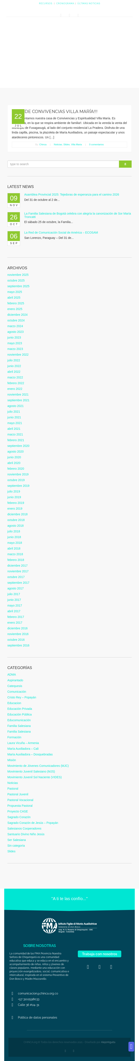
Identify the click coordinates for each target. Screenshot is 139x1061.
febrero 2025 (15, 303)
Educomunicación (19, 720)
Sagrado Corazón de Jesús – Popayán (32, 822)
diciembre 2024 (17, 314)
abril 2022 (13, 371)
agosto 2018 (15, 525)
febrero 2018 (15, 560)
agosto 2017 (15, 588)
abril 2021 (13, 428)
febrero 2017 (15, 617)
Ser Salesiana (16, 840)
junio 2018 (14, 537)
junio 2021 (14, 417)
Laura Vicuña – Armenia (23, 743)
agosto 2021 (15, 406)
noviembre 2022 (17, 354)
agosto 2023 (15, 331)
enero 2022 (14, 388)
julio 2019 (13, 491)
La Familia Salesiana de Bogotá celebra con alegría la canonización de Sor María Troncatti (77, 215)
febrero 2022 (15, 383)
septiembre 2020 (18, 446)
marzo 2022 (15, 377)
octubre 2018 (16, 520)
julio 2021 (13, 411)
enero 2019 (14, 508)
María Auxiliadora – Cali (23, 748)
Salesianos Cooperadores (24, 828)
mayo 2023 (14, 343)
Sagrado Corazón (19, 817)
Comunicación (16, 691)
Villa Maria (76, 144)
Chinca (42, 144)
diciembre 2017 (17, 565)
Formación (14, 737)
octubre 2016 (16, 639)
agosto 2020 (15, 451)
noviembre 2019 (17, 474)
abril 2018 (13, 548)
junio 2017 (14, 599)
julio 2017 (13, 594)
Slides (66, 144)
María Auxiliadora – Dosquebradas (30, 754)
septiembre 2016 (18, 645)
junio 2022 (14, 366)
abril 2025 (13, 297)
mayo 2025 (14, 292)
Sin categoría (16, 845)
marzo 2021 (15, 434)
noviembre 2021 (17, 394)
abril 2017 (13, 611)
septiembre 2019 (18, 485)
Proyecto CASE (17, 811)
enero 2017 (14, 622)
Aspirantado (15, 680)
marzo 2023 (15, 349)
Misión (11, 760)
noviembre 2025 (17, 274)
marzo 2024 (15, 326)
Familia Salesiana (19, 726)
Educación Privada (19, 708)
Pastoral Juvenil (17, 794)
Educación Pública (19, 714)
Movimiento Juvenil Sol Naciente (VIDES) (34, 777)
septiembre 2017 (18, 582)
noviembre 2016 (17, 634)
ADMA (11, 674)
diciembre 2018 (17, 514)
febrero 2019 (15, 503)
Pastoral (12, 788)
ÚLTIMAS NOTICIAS (88, 3)
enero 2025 (14, 309)
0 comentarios (96, 144)
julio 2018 (13, 531)
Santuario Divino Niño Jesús (26, 834)
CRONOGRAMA (65, 3)
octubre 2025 (16, 280)
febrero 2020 (15, 468)
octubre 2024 (16, 320)
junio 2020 (14, 457)
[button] (131, 1047)
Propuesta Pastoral (19, 805)
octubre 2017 (16, 577)
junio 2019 (14, 497)
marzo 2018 (15, 554)
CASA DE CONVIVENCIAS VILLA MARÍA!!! (54, 111)
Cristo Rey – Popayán (21, 697)
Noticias (58, 144)
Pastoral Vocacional (20, 800)
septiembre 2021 (18, 400)
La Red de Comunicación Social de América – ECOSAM (61, 232)
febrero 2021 (15, 440)
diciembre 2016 (17, 628)
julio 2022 (13, 360)
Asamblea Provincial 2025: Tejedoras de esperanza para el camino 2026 (71, 194)
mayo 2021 (14, 423)
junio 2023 (14, 337)
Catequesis (14, 686)
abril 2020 (13, 463)
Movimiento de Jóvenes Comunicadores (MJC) (38, 765)
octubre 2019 (16, 480)
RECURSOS (45, 3)
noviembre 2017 (17, 571)
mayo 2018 (14, 542)
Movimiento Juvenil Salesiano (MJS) (31, 771)
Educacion (14, 703)
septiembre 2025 (18, 286)
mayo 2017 (14, 605)
